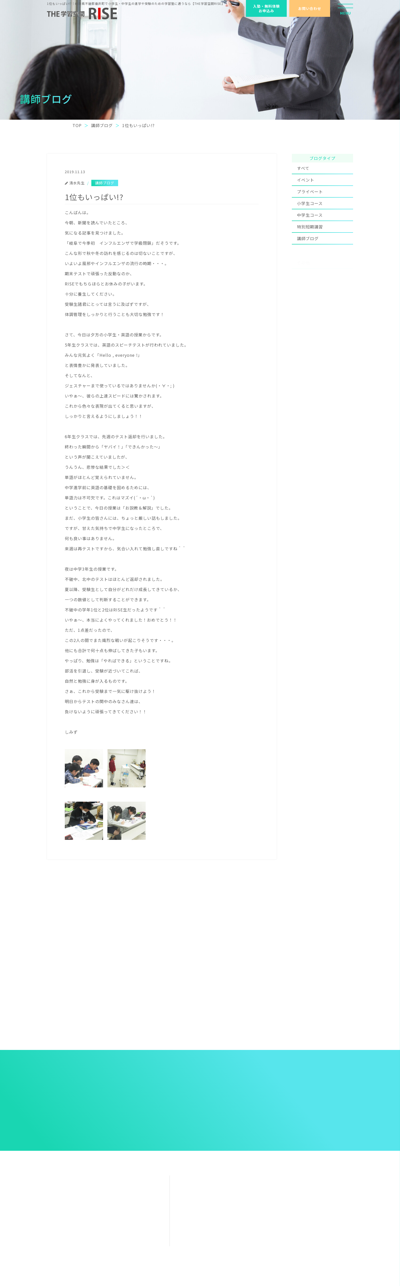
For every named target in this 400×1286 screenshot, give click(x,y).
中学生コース (310, 224)
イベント (305, 187)
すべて (303, 170)
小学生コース (310, 212)
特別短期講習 (310, 239)
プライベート (310, 200)
